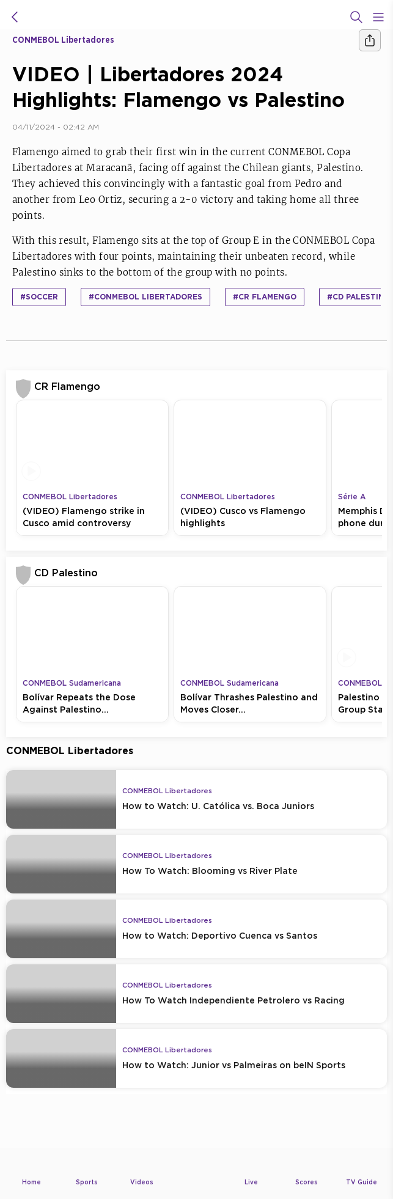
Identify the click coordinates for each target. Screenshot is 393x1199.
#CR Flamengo (264, 297)
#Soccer (39, 297)
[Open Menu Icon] (378, 17)
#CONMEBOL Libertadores (145, 297)
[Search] (356, 17)
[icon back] (14, 17)
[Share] (370, 40)
